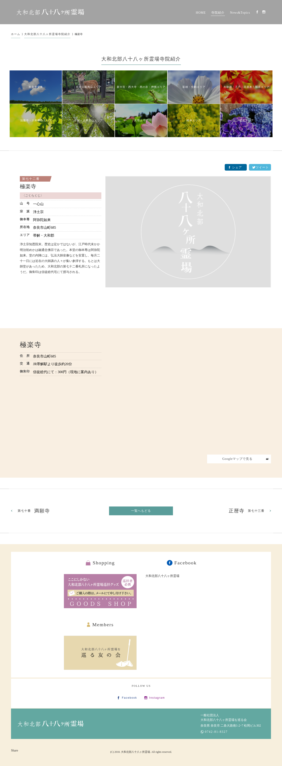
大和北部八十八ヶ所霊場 (162, 576)
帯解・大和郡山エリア (88, 120)
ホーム (15, 34)
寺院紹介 (217, 12)
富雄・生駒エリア (193, 86)
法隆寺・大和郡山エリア (36, 120)
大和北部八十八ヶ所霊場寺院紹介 (47, 34)
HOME (201, 12)
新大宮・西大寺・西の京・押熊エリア (141, 86)
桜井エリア (194, 120)
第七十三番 (246, 510)
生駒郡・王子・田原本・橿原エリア (246, 86)
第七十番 (34, 510)
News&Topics (240, 12)
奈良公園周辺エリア (89, 86)
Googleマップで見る (237, 458)
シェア (237, 167)
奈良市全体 (36, 86)
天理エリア (141, 120)
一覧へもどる (141, 510)
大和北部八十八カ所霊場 (50, 12)
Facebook (257, 12)
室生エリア (246, 120)
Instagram (263, 12)
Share (14, 750)
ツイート (262, 167)
